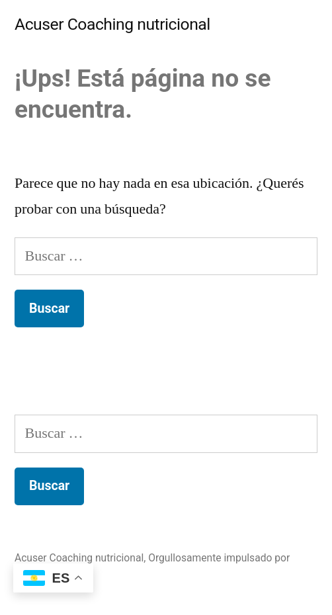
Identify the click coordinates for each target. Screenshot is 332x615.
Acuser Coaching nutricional (112, 24)
